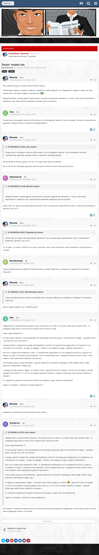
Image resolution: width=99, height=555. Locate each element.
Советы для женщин (38, 68)
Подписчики (47, 521)
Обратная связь (49, 548)
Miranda (10, 68)
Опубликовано (23, 80)
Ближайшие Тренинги (19, 53)
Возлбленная (31, 292)
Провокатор (31, 232)
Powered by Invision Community (49, 551)
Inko (27, 432)
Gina (28, 147)
